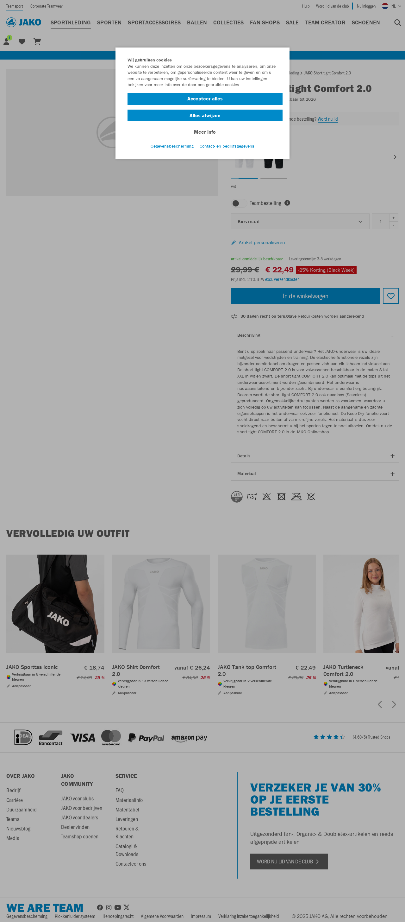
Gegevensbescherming (172, 146)
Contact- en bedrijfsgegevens (227, 146)
